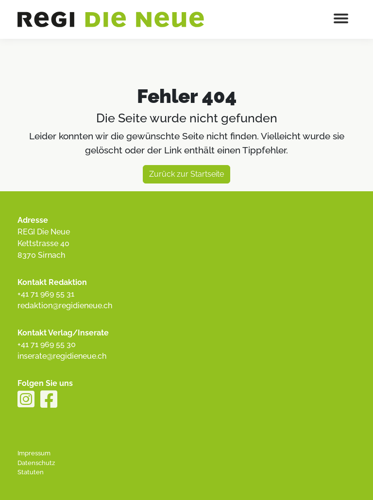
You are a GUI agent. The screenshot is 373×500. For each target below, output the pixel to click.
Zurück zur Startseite (186, 174)
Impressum (34, 453)
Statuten (30, 472)
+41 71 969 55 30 (46, 344)
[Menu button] (341, 19)
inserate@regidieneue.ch (61, 356)
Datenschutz (36, 463)
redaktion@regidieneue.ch (64, 305)
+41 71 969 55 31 (45, 294)
